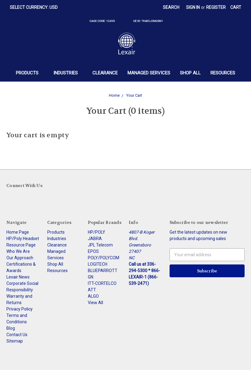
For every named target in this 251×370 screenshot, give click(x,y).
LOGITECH (97, 264)
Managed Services (148, 73)
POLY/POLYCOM (103, 257)
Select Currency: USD (36, 7)
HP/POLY (96, 232)
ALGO (93, 296)
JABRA (95, 238)
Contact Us (16, 334)
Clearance (105, 73)
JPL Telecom (100, 244)
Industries (68, 73)
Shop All (190, 73)
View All (95, 302)
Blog (10, 328)
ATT (92, 289)
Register (216, 7)
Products (30, 73)
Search (171, 7)
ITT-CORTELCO (102, 283)
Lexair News (18, 277)
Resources (222, 73)
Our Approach (19, 257)
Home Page (17, 232)
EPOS (93, 251)
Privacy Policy (19, 309)
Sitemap (14, 341)
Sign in (193, 7)
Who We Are (18, 251)
